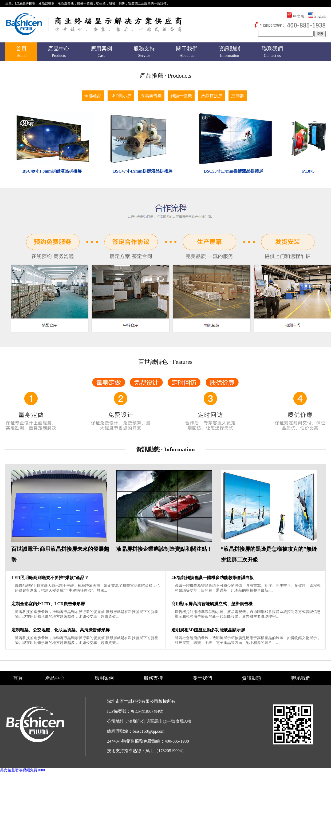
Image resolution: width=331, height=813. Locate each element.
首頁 (21, 52)
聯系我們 (272, 52)
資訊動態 (229, 52)
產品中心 (58, 52)
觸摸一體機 (181, 212)
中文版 (298, 16)
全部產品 (92, 212)
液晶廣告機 (151, 212)
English (320, 16)
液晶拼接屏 (211, 212)
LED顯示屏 (120, 212)
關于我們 (187, 52)
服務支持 (144, 52)
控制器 (237, 212)
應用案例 (101, 52)
